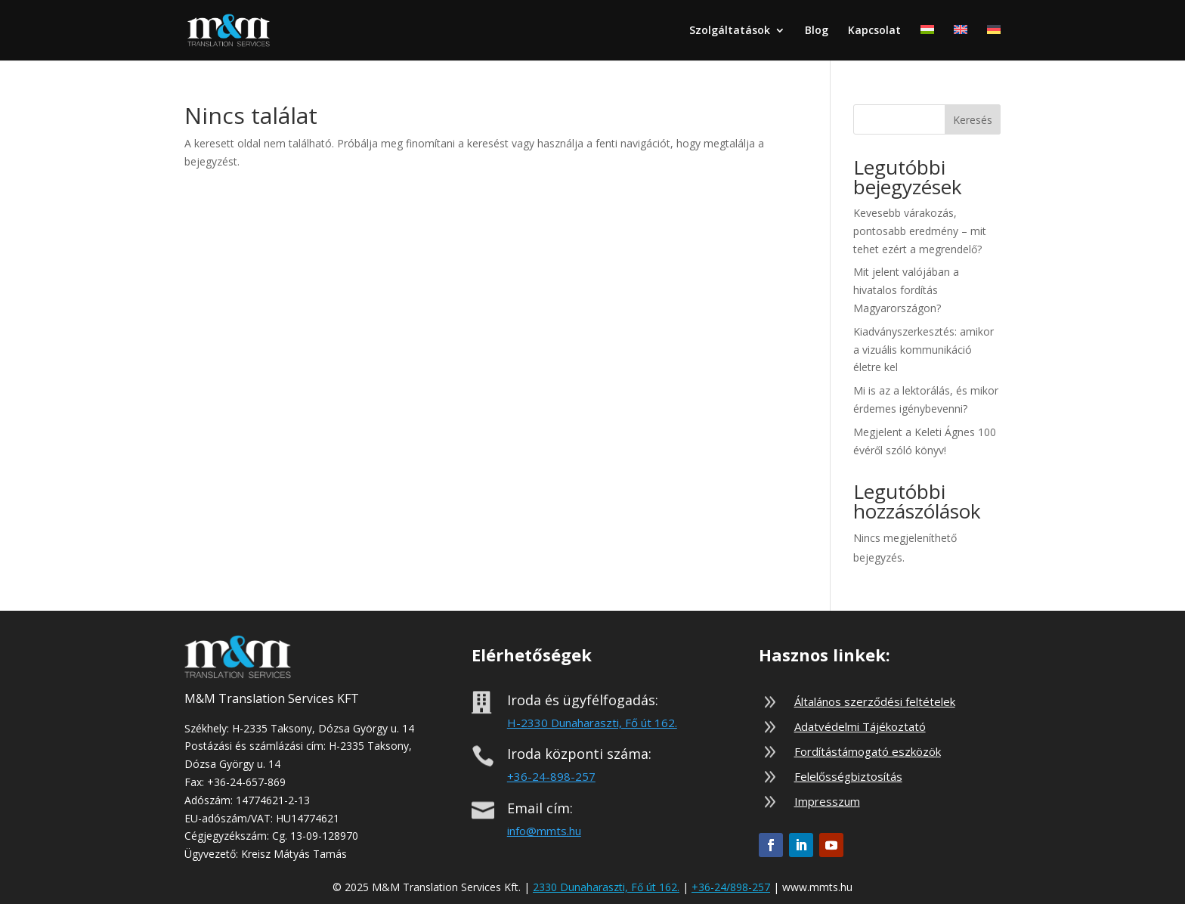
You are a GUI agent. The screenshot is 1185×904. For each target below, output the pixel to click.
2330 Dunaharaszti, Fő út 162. (606, 887)
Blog (816, 31)
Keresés (972, 120)
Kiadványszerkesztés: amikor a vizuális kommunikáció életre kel (923, 349)
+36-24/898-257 (731, 887)
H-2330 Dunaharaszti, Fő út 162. (592, 722)
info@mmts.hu (544, 830)
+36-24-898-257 (551, 776)
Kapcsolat (874, 31)
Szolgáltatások (729, 31)
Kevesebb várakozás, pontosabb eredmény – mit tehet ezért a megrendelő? (919, 231)
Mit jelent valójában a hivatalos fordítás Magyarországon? (906, 290)
